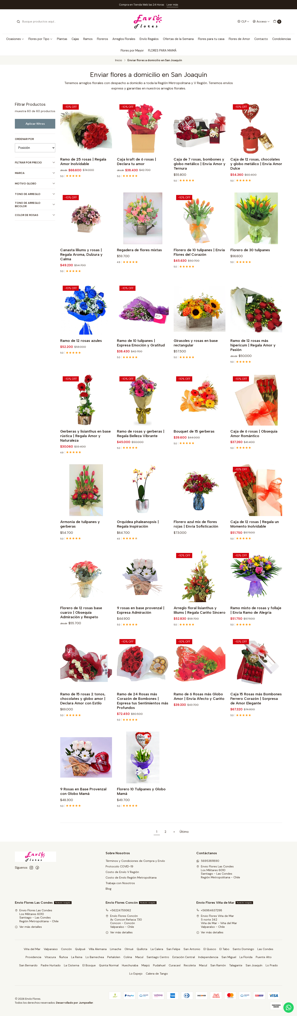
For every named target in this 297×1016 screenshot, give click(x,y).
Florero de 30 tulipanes (250, 269)
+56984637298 (209, 910)
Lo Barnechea (95, 957)
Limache (115, 949)
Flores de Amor (239, 39)
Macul (139, 957)
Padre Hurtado (51, 965)
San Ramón (218, 965)
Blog (108, 888)
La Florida (245, 957)
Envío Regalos (149, 39)
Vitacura (50, 957)
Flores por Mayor (132, 50)
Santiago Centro (158, 957)
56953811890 (207, 861)
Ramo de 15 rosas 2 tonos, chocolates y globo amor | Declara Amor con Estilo (82, 717)
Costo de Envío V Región (122, 872)
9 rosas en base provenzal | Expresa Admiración (140, 629)
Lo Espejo (136, 973)
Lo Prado (272, 965)
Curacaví (174, 965)
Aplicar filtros (35, 124)
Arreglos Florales (123, 39)
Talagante (235, 965)
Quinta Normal (109, 965)
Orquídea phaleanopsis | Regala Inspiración (138, 543)
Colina (128, 957)
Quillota (142, 949)
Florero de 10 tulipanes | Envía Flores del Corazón (199, 271)
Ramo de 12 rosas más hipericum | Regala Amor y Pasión (253, 364)
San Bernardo (28, 965)
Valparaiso (51, 949)
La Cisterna (71, 965)
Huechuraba (130, 965)
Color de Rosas (35, 215)
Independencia (208, 957)
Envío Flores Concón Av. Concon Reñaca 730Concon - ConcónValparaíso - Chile (124, 921)
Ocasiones (15, 39)
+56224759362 (118, 910)
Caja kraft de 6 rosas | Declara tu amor (136, 161)
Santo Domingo (243, 949)
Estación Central (183, 957)
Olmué (129, 949)
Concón (66, 949)
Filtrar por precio (35, 162)
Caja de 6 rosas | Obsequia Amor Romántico (253, 452)
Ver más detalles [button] (28, 927)
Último (184, 832)
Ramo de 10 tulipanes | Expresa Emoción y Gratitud (141, 362)
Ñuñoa (63, 957)
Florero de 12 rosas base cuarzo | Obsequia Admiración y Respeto (81, 631)
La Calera (157, 949)
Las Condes (265, 949)
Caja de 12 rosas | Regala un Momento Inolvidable (254, 543)
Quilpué (80, 949)
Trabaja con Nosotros (120, 883)
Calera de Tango (157, 973)
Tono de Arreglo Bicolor (35, 204)
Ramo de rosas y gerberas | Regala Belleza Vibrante (140, 452)
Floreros (102, 39)
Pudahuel (159, 965)
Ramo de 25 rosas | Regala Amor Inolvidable (83, 161)
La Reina (76, 957)
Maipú (145, 965)
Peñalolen (113, 957)
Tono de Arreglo (35, 194)
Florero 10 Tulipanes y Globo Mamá (141, 810)
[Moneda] (243, 21)
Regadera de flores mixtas (139, 269)
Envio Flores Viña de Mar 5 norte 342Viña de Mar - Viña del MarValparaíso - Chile (216, 921)
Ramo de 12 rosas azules (81, 360)
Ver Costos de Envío (189, 4)
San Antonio (192, 949)
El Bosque (89, 965)
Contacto (261, 39)
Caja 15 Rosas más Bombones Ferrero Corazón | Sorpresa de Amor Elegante (256, 717)
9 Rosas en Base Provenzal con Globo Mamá (83, 810)
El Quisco (210, 949)
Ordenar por (24, 139)
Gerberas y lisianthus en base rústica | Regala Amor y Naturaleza (85, 454)
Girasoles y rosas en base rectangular (196, 362)
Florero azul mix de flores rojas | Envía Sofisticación (196, 543)
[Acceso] (261, 21)
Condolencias (281, 39)
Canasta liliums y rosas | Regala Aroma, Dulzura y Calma (81, 273)
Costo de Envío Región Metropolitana (131, 877)
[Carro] (277, 21)
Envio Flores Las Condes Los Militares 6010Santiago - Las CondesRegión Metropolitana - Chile (218, 872)
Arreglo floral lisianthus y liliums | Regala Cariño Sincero (199, 629)
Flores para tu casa (211, 39)
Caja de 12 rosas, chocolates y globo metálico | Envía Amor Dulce (256, 163)
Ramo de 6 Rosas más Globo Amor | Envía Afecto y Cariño (199, 715)
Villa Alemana (98, 949)
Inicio (118, 60)
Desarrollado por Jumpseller (74, 1002)
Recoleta (190, 965)
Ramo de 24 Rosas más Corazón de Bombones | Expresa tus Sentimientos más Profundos (142, 720)
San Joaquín (254, 965)
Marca (35, 173)
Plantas (62, 39)
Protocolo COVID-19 (119, 866)
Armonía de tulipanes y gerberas (80, 543)
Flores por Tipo (40, 39)
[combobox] (37, 22)
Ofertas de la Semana (178, 39)
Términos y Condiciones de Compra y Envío (135, 861)
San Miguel (229, 957)
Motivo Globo (35, 183)
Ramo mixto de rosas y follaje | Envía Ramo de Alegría (255, 629)
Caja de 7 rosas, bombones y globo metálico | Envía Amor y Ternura (199, 163)
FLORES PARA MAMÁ (162, 50)
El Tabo (224, 949)
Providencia (33, 957)
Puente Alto (264, 957)
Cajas (75, 39)
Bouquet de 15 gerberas (194, 450)
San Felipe (173, 949)
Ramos (88, 39)
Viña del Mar (32, 949)
